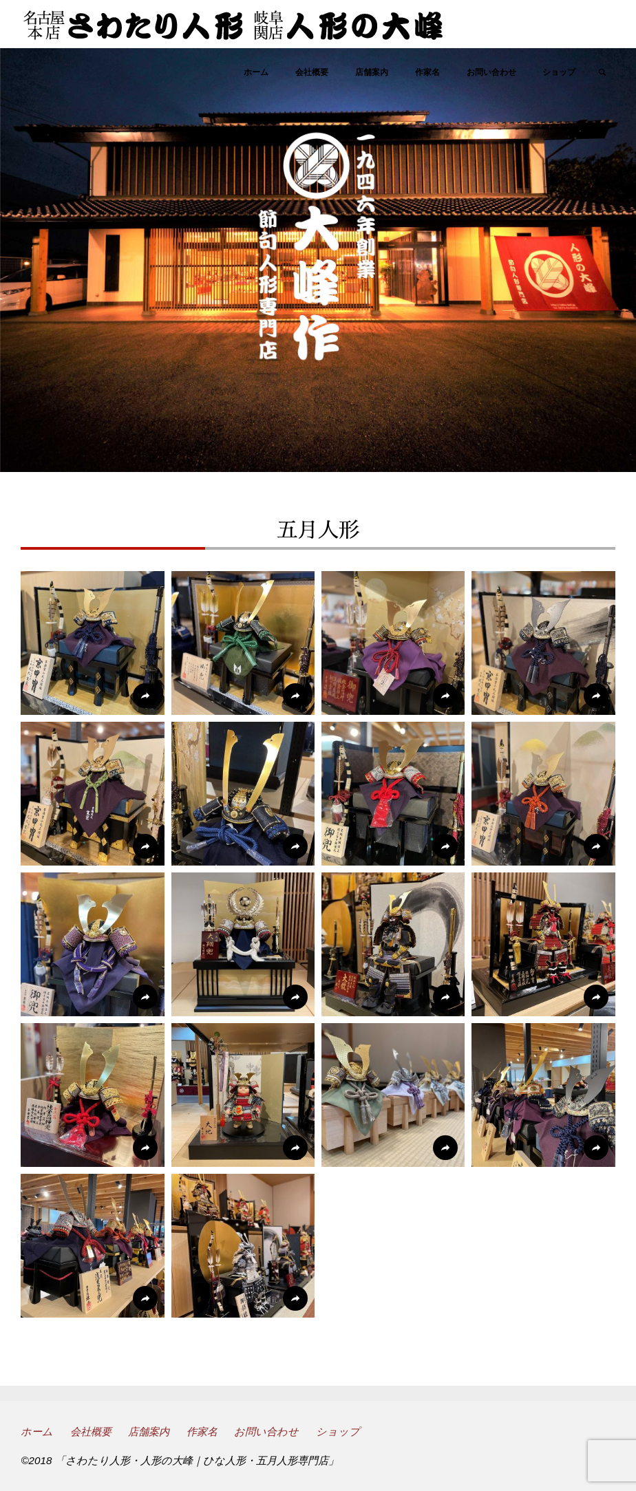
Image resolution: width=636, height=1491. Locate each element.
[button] (92, 643)
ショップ (338, 1431)
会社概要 (91, 1431)
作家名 (202, 1431)
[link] (602, 73)
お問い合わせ (266, 1431)
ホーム (37, 1431)
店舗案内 (148, 1431)
